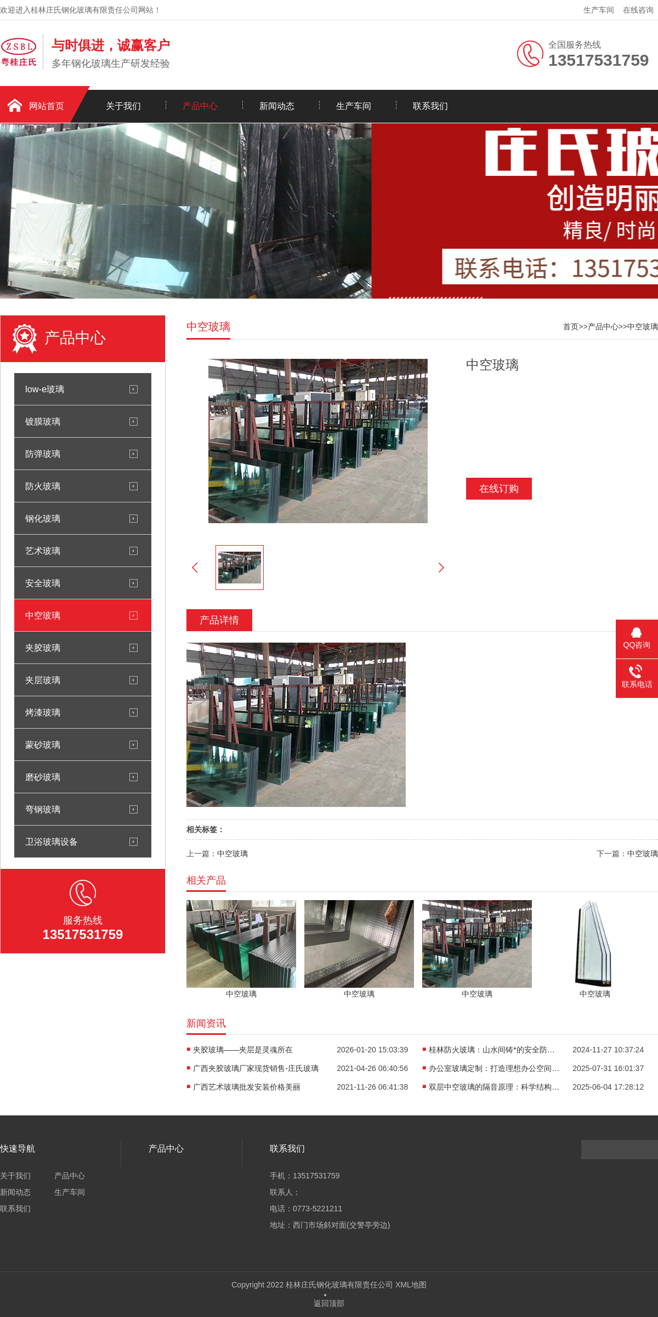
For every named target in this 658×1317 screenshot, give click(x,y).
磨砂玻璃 (42, 777)
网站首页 (46, 106)
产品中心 (200, 106)
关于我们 (123, 106)
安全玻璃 (42, 583)
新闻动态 (276, 106)
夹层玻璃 (42, 680)
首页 (570, 326)
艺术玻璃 (42, 551)
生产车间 (598, 9)
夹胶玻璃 (42, 647)
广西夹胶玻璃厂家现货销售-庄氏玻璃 (256, 1068)
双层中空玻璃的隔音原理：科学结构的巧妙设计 (494, 1087)
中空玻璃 (42, 615)
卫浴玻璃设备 (51, 841)
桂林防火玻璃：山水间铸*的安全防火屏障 (494, 1049)
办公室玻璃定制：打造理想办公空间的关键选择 (494, 1068)
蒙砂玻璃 (42, 744)
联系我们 (430, 106)
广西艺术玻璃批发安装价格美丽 (246, 1087)
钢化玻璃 (42, 518)
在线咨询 (638, 9)
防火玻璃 (42, 486)
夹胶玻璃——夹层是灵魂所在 (243, 1049)
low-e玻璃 (44, 389)
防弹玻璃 (42, 454)
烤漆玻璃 (42, 712)
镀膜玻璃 (42, 421)
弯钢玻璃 (42, 809)
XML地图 (411, 1284)
